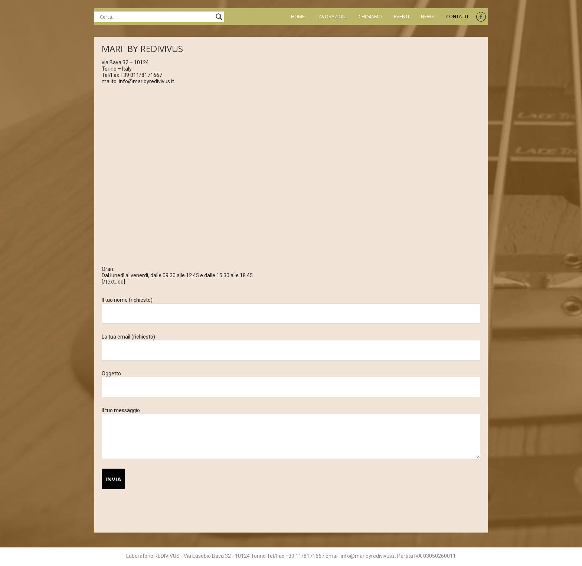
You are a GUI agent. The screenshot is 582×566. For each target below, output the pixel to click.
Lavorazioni (332, 16)
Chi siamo (370, 16)
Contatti (457, 16)
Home (298, 16)
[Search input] (156, 17)
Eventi (401, 16)
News (427, 16)
